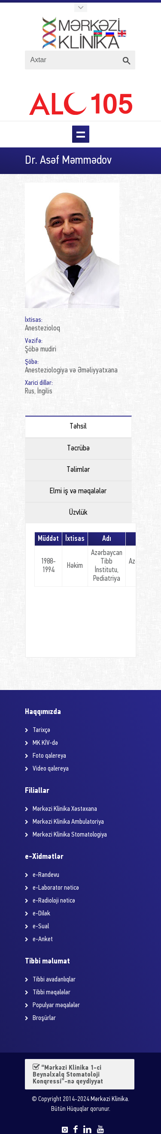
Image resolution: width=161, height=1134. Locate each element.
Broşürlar (44, 1018)
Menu (80, 134)
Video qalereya (51, 768)
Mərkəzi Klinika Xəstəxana (65, 809)
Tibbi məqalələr (51, 992)
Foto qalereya (49, 756)
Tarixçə (41, 730)
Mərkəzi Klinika (109, 1099)
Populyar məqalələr (56, 1005)
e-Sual (41, 926)
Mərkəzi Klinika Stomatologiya (70, 834)
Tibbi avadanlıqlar (54, 979)
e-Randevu (46, 875)
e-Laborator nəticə (56, 888)
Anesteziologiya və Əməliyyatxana (71, 370)
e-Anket (43, 939)
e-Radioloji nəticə (54, 900)
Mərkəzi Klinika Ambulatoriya (68, 822)
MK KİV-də (45, 743)
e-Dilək (41, 913)
